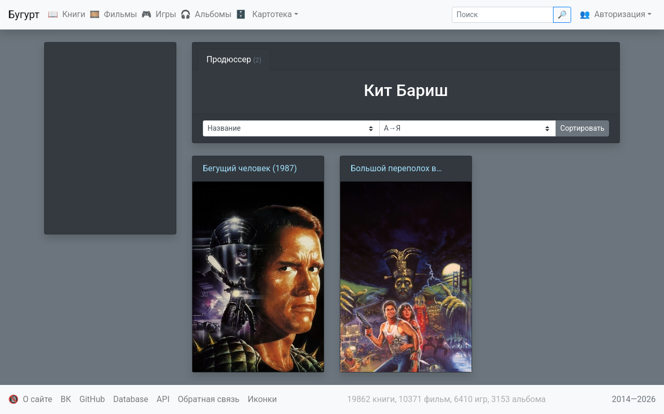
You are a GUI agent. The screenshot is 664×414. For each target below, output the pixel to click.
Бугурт (23, 14)
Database (130, 399)
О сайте (37, 399)
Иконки (262, 399)
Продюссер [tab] (233, 59)
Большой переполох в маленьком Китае (393, 169)
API (163, 399)
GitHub (92, 399)
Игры (166, 14)
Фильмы (120, 14)
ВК (66, 399)
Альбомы (213, 14)
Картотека (272, 14)
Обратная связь (209, 399)
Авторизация (619, 14)
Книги (74, 14)
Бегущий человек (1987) (250, 168)
